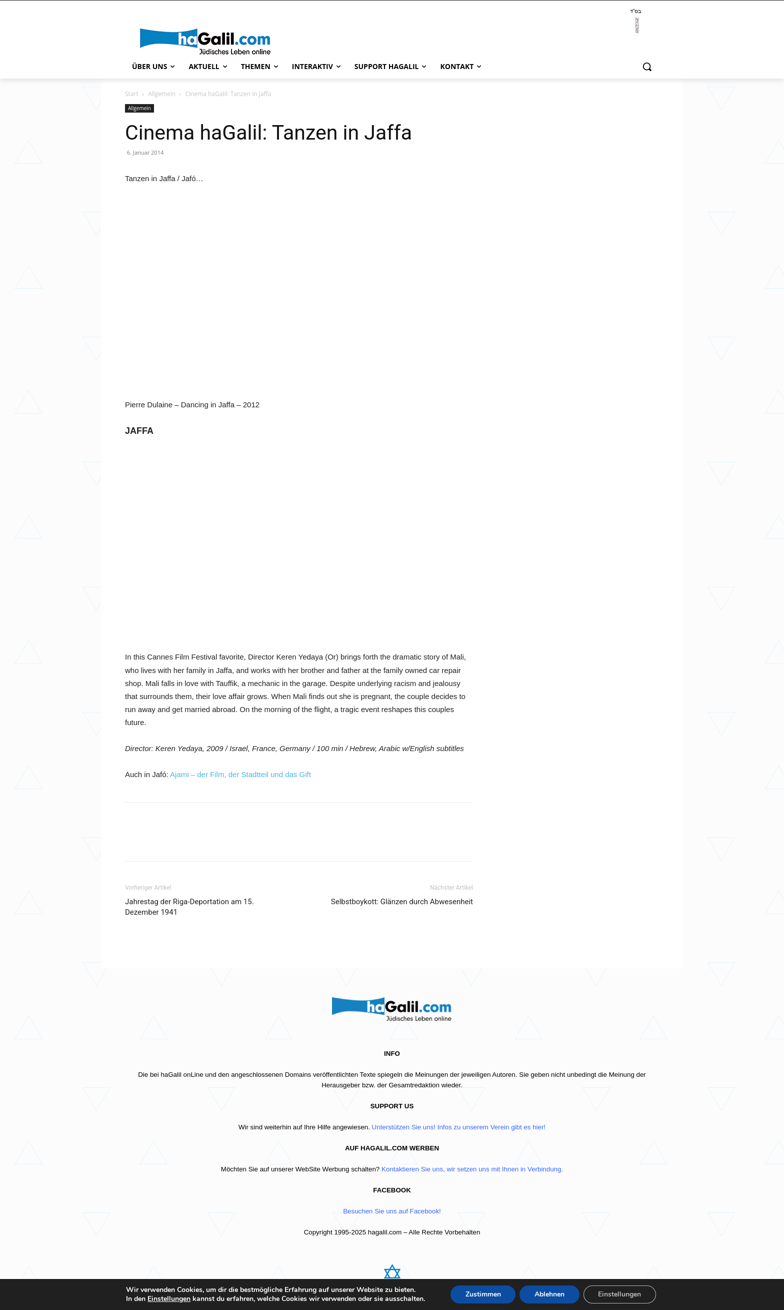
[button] (647, 67)
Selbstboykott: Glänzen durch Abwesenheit (402, 901)
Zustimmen (482, 1294)
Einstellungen (168, 1298)
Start (131, 94)
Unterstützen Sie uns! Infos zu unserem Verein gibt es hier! (459, 1127)
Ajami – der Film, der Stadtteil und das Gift (240, 774)
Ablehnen (549, 1294)
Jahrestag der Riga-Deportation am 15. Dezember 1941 (189, 907)
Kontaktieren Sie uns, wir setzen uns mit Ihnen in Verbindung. (472, 1169)
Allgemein (162, 94)
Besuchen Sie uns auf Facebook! (392, 1211)
